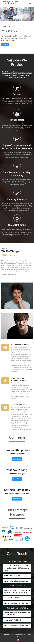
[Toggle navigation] (30, 3)
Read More (5, 44)
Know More (17, 459)
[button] (2, 14)
